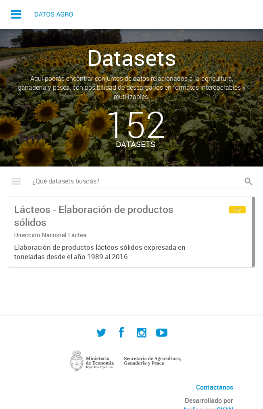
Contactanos (214, 387)
